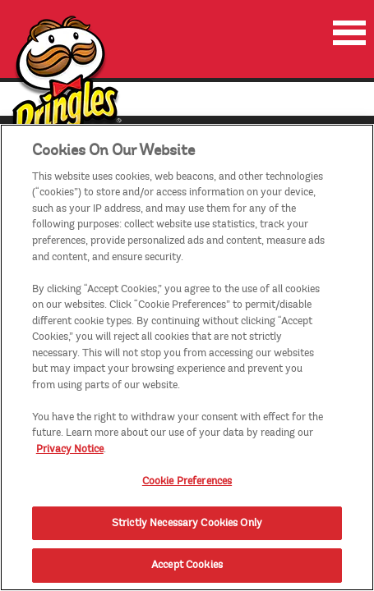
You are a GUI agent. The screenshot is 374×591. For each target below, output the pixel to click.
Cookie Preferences (187, 494)
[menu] (349, 33)
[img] (65, 89)
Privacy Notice (70, 461)
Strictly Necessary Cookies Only (187, 535)
